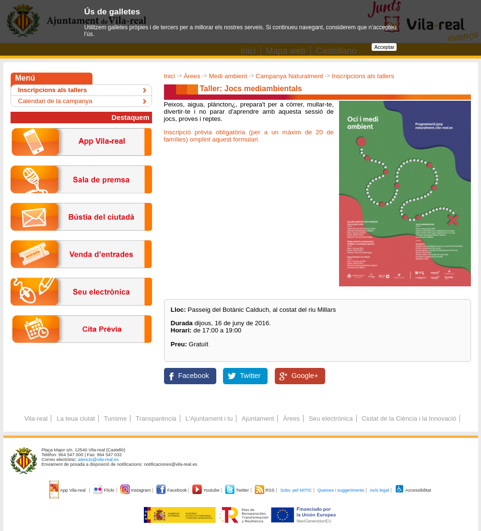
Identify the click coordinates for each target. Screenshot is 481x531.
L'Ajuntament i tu (209, 418)
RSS (265, 490)
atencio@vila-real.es (98, 459)
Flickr (104, 490)
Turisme (115, 418)
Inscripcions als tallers (363, 76)
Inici (170, 76)
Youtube (206, 490)
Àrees (192, 76)
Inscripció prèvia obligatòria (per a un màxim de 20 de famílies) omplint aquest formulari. (249, 136)
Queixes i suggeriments (340, 490)
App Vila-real (68, 490)
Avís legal (379, 490)
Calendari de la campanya (55, 101)
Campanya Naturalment (289, 76)
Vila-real (36, 418)
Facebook (193, 375)
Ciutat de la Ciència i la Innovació (409, 418)
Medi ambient (228, 76)
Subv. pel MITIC (296, 490)
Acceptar (384, 47)
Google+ (305, 375)
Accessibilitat (413, 490)
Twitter (250, 375)
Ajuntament (258, 418)
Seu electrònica (331, 418)
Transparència (156, 418)
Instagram (136, 490)
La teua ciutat (76, 418)
